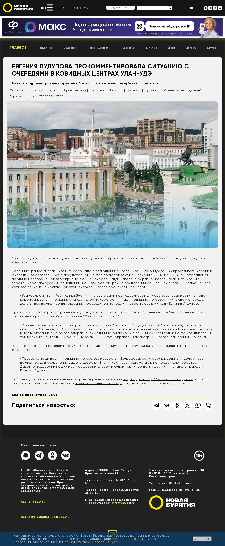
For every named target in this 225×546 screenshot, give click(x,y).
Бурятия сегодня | (23, 96)
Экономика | (38, 90)
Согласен (202, 539)
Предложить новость (120, 7)
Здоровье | (98, 90)
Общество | (18, 90)
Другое (211, 47)
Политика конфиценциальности (45, 516)
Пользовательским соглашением (90, 542)
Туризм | (152, 90)
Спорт (171, 47)
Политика (46, 47)
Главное (18, 47)
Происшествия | (76, 90)
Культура (151, 47)
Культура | (135, 90)
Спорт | (56, 90)
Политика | (117, 90)
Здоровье (128, 47)
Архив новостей (33, 501)
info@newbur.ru (123, 502)
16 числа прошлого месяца (98, 383)
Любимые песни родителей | (182, 90)
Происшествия (99, 47)
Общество (70, 47)
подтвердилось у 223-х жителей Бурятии (158, 379)
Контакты (191, 47)
